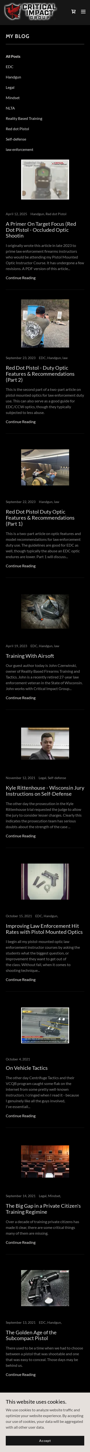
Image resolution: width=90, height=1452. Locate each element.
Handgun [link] (13, 77)
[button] (83, 11)
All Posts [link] (13, 56)
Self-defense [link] (16, 139)
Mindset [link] (13, 97)
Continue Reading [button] (21, 277)
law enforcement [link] (19, 149)
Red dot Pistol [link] (17, 128)
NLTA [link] (10, 108)
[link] (31, 11)
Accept (45, 1441)
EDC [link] (9, 66)
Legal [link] (10, 87)
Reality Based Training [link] (24, 118)
